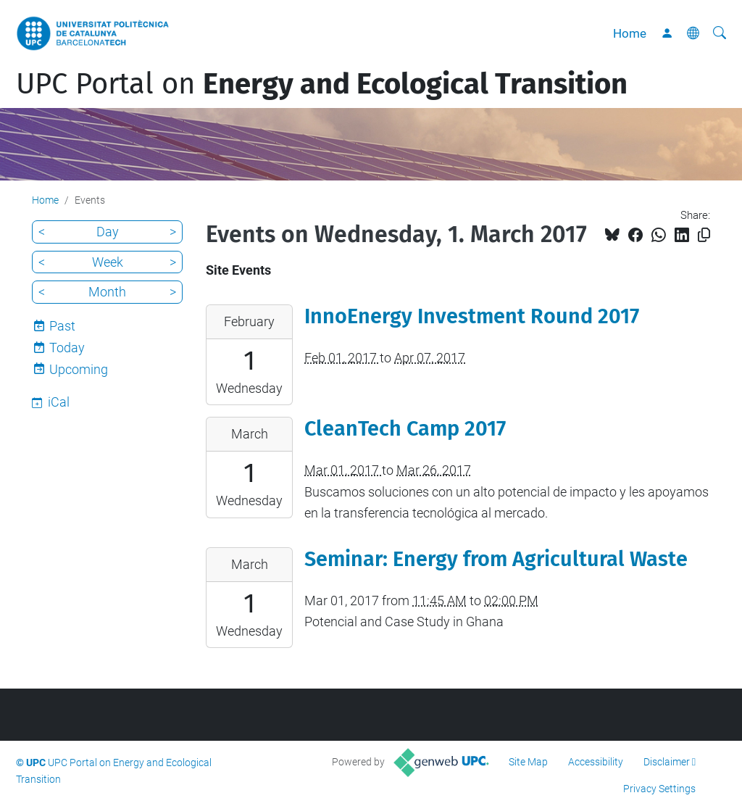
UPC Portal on (322, 84)
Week (107, 262)
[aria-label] (719, 33)
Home (629, 33)
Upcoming (78, 369)
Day (107, 231)
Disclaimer (666, 762)
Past (62, 325)
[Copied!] (704, 235)
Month (107, 291)
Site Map (528, 762)
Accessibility (595, 762)
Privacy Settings (659, 788)
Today (67, 347)
